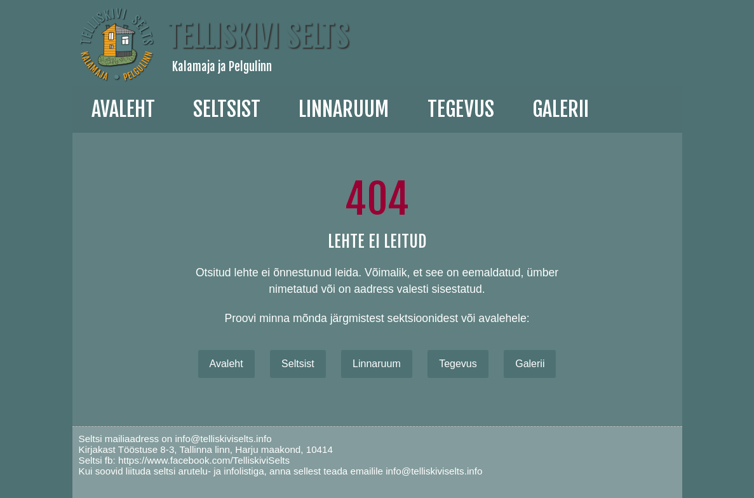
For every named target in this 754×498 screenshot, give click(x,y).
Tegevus (460, 109)
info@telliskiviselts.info (223, 438)
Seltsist (226, 109)
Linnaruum (377, 363)
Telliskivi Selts (258, 36)
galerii (560, 109)
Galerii (529, 363)
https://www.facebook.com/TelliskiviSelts (204, 460)
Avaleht (123, 109)
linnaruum (344, 109)
